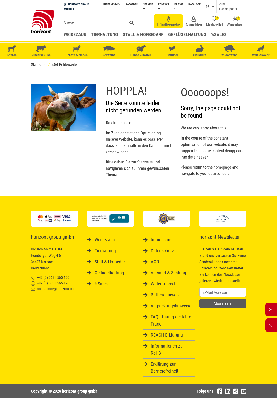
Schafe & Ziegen (77, 51)
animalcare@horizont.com (53, 289)
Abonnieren (223, 303)
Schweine (109, 51)
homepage (222, 167)
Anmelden (193, 21)
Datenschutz (162, 251)
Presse (178, 6)
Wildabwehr (229, 51)
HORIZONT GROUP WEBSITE (76, 6)
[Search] (94, 22)
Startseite (145, 161)
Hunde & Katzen (140, 51)
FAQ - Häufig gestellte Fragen (171, 320)
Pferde (12, 51)
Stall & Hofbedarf (143, 34)
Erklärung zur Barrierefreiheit (164, 367)
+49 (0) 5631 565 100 (50, 277)
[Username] (222, 292)
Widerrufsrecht (164, 284)
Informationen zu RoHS (167, 349)
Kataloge (194, 4)
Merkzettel (214, 21)
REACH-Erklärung (167, 335)
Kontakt (163, 6)
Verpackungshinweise (171, 306)
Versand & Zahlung (168, 273)
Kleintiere (199, 51)
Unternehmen (111, 6)
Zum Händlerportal (228, 6)
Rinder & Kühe (41, 51)
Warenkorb (235, 21)
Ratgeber (132, 6)
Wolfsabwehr (261, 51)
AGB (155, 262)
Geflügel (172, 51)
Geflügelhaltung (187, 34)
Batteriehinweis (165, 295)
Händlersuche (168, 21)
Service (148, 6)
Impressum (161, 240)
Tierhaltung (104, 34)
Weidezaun (75, 34)
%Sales (219, 34)
